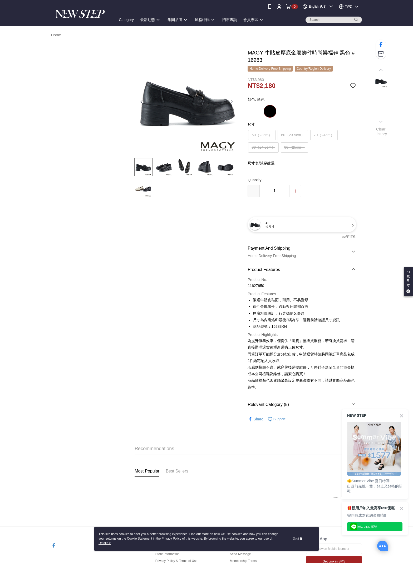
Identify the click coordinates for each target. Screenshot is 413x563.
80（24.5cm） (263, 147)
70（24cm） (324, 135)
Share (255, 419)
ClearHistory (381, 131)
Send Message (240, 554)
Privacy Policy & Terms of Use (176, 561)
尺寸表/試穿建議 (261, 163)
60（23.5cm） (292, 135)
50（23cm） (262, 135)
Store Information (167, 554)
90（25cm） (294, 147)
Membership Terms (243, 561)
